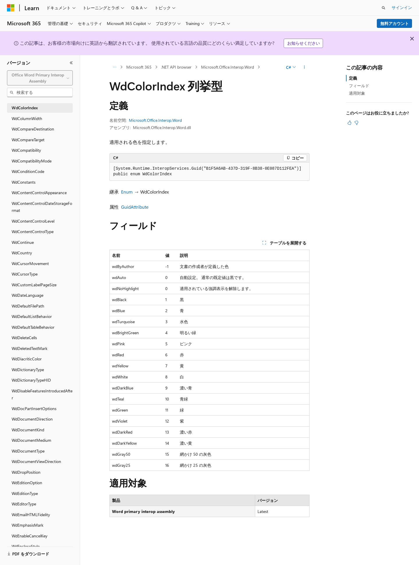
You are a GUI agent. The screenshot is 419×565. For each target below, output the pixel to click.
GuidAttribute (134, 207)
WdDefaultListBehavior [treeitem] (32, 316)
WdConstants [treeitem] (23, 182)
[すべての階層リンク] (114, 67)
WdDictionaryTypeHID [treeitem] (31, 380)
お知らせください (303, 43)
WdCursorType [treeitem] (25, 274)
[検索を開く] (383, 8)
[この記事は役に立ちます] (349, 122)
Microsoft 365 (139, 67)
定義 (353, 78)
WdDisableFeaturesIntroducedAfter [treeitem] (42, 394)
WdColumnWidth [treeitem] (27, 118)
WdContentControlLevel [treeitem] (33, 221)
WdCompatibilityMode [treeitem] (32, 161)
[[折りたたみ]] (71, 63)
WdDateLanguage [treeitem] (27, 295)
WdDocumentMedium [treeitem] (31, 440)
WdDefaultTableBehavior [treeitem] (33, 327)
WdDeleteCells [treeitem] (24, 337)
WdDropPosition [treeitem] (26, 472)
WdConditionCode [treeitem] (28, 171)
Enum (127, 192)
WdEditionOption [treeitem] (27, 482)
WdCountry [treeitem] (22, 252)
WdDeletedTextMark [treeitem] (29, 348)
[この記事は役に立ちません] (356, 122)
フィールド (359, 85)
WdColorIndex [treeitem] (25, 107)
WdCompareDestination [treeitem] (33, 129)
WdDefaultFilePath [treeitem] (28, 306)
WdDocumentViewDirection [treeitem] (36, 461)
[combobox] (40, 78)
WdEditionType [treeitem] (25, 493)
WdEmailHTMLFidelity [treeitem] (31, 514)
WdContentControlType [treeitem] (33, 231)
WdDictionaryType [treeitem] (28, 369)
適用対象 (357, 93)
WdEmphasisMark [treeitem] (27, 525)
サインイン (402, 7)
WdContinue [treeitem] (23, 242)
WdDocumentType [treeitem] (28, 451)
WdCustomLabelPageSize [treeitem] (34, 284)
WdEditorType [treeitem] (24, 504)
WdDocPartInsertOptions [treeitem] (34, 408)
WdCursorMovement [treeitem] (30, 263)
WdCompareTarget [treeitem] (28, 139)
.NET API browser (176, 67)
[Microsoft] (11, 8)
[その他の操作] (304, 67)
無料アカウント (394, 23)
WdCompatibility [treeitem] (26, 150)
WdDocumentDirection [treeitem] (32, 419)
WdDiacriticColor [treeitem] (27, 359)
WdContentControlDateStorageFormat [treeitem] (42, 207)
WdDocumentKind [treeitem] (28, 429)
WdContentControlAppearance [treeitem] (39, 192)
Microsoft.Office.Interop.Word (227, 67)
